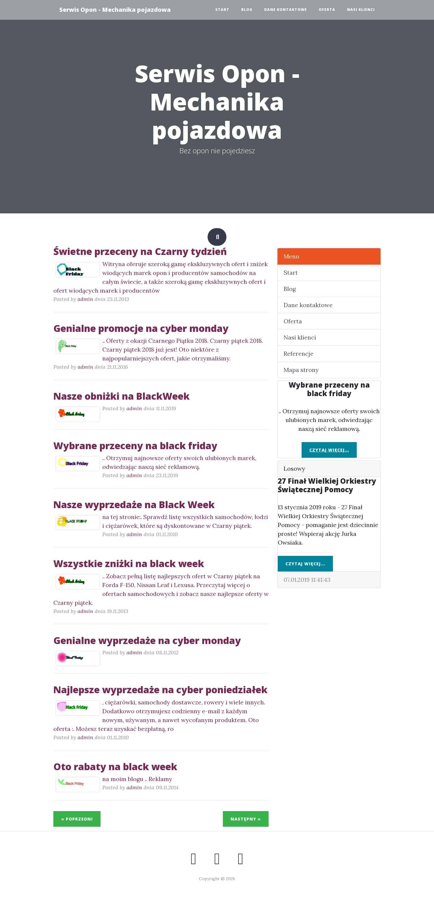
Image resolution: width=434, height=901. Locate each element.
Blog (246, 9)
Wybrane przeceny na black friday (135, 445)
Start (222, 9)
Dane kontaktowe (285, 9)
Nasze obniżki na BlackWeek (121, 396)
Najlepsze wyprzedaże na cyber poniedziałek (160, 689)
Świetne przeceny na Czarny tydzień (140, 251)
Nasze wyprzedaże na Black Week (134, 504)
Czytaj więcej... (329, 450)
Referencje (298, 353)
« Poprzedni (77, 819)
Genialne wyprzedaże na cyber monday (147, 640)
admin (85, 299)
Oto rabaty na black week (115, 766)
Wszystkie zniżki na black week (128, 563)
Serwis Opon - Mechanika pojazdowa (115, 10)
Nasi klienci (361, 9)
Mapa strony (301, 369)
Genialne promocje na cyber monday (140, 328)
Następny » (246, 819)
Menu (291, 256)
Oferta (327, 9)
